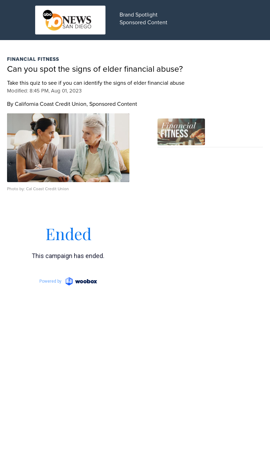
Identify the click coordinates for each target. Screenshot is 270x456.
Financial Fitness (33, 59)
